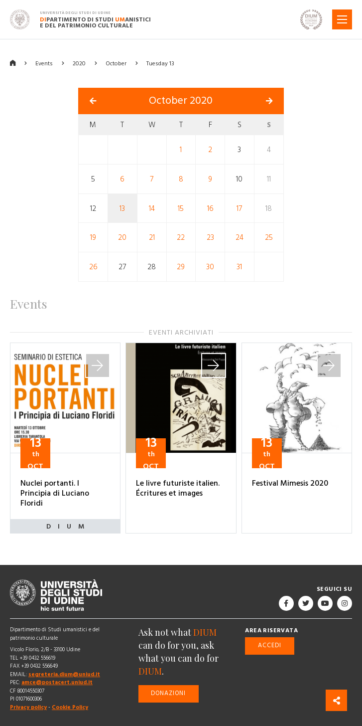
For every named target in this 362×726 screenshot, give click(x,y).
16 (210, 208)
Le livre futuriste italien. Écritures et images (178, 488)
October (116, 63)
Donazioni (168, 693)
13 (122, 208)
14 (152, 208)
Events (44, 63)
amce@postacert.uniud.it (57, 682)
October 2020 (181, 100)
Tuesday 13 (160, 63)
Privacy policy (28, 707)
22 (181, 237)
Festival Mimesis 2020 (290, 483)
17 (239, 208)
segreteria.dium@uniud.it (64, 674)
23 (210, 237)
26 (93, 267)
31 (239, 267)
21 (152, 237)
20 (122, 237)
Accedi (269, 645)
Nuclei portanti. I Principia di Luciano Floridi (54, 493)
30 (210, 267)
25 (269, 237)
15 (181, 208)
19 (93, 237)
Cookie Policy (70, 707)
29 (181, 267)
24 (239, 237)
